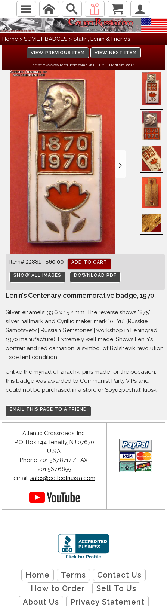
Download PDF (95, 275)
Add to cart (89, 262)
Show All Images (37, 275)
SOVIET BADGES (45, 39)
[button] (120, 164)
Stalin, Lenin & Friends (101, 39)
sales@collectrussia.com (62, 478)
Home (10, 39)
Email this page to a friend (48, 409)
